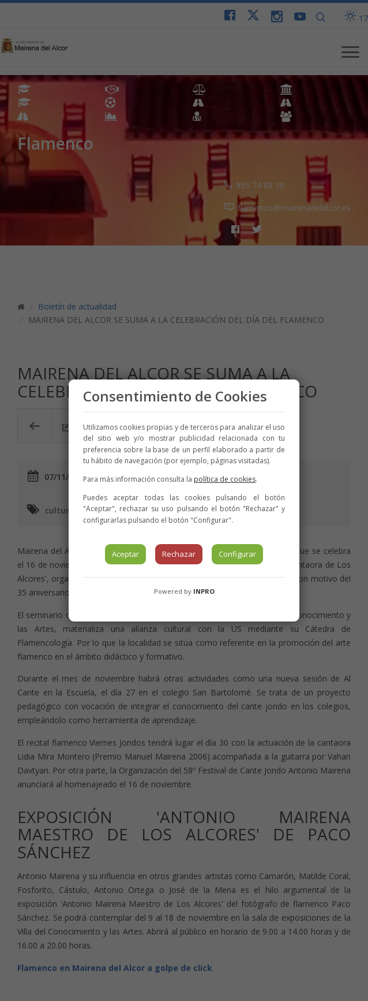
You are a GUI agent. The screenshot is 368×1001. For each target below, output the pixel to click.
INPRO (204, 591)
